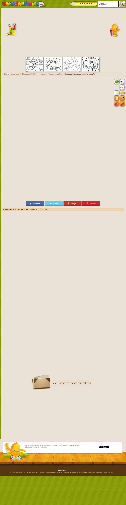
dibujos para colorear (11, 74)
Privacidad (62, 471)
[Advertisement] (25, 32)
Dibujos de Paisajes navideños (50, 74)
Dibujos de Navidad (29, 74)
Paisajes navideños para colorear (74, 383)
